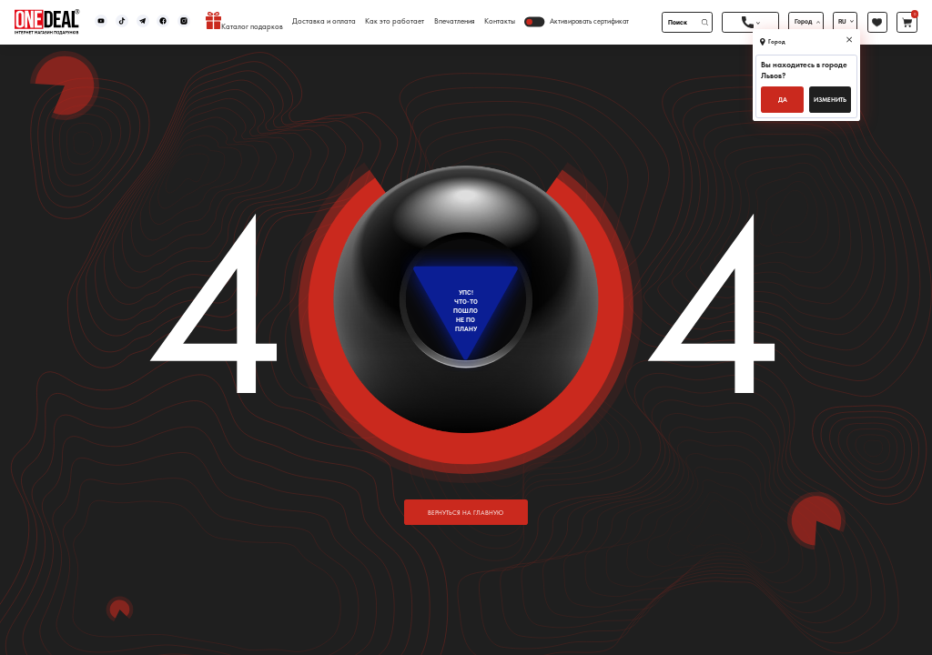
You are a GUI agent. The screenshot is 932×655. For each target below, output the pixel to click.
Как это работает (394, 21)
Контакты (499, 21)
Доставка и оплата (324, 21)
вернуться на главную (465, 513)
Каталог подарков (244, 22)
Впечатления (454, 21)
